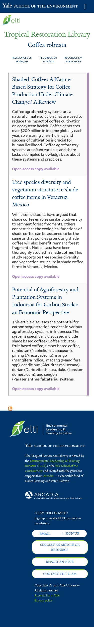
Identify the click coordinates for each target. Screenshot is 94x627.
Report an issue (60, 562)
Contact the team (59, 574)
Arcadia (48, 476)
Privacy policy (43, 600)
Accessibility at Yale (47, 595)
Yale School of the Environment (15, 6)
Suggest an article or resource (60, 547)
